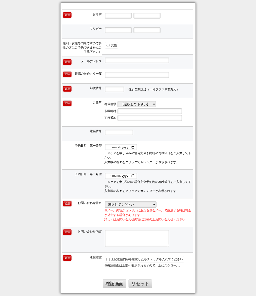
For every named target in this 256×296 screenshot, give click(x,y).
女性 (111, 45)
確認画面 (115, 283)
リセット (140, 283)
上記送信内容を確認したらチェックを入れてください (144, 259)
